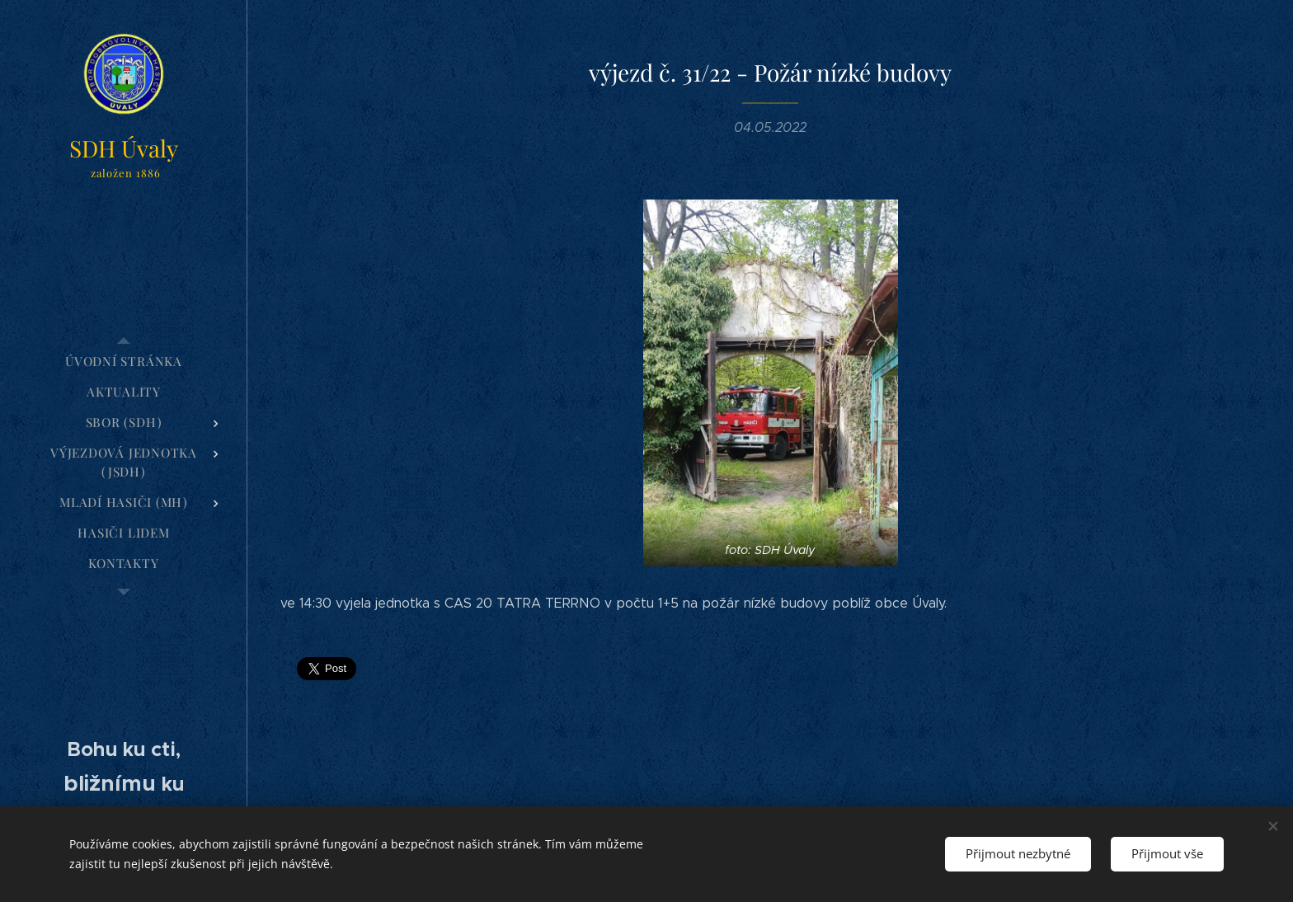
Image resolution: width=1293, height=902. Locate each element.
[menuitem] (123, 361)
